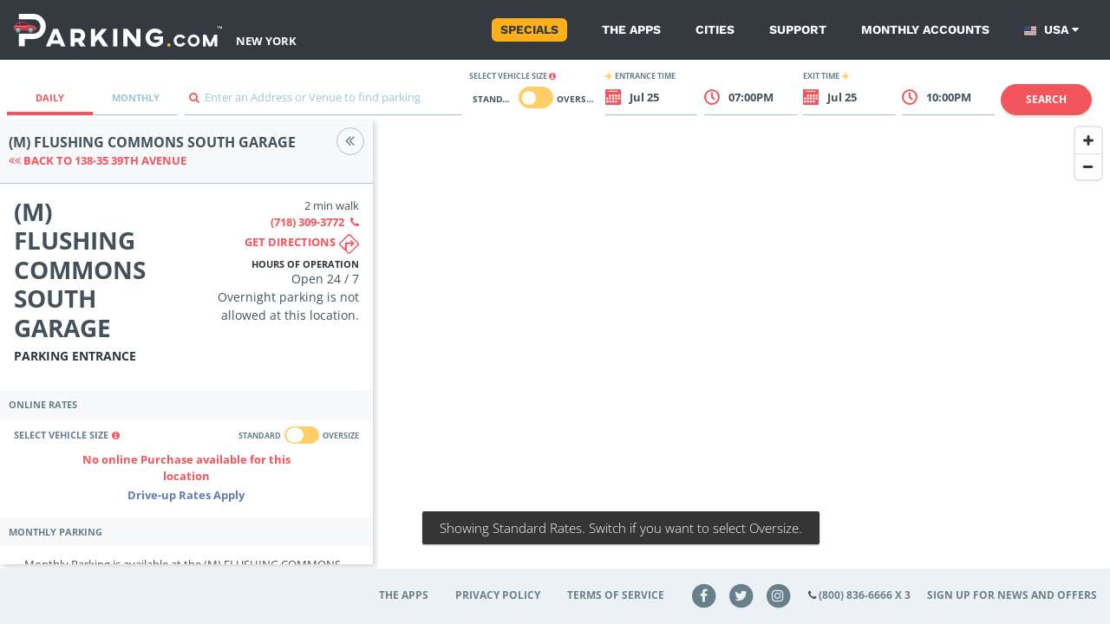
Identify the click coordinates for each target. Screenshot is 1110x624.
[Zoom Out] (1088, 166)
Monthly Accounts (925, 29)
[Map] (741, 353)
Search (1046, 99)
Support (797, 29)
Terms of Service (615, 595)
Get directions (302, 244)
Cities (715, 29)
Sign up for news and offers (1012, 595)
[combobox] (323, 102)
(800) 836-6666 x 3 (865, 595)
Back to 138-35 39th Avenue (97, 160)
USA (1051, 30)
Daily (50, 97)
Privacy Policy (497, 595)
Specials (529, 29)
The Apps (631, 29)
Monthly (136, 97)
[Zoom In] (1088, 140)
